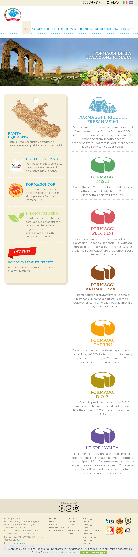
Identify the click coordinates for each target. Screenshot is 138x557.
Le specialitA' (103, 447)
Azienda (37, 29)
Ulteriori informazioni (62, 552)
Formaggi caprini (103, 342)
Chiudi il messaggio (93, 552)
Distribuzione (89, 29)
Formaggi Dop (40, 184)
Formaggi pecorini (103, 231)
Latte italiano (42, 159)
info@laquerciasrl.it (21, 543)
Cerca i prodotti (115, 2)
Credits (69, 533)
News (115, 29)
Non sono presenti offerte (30, 262)
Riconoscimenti (68, 29)
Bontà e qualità (18, 135)
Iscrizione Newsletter (96, 2)
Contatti (127, 29)
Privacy (70, 524)
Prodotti (50, 29)
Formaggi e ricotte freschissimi (102, 119)
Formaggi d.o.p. (103, 394)
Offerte (105, 29)
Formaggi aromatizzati (103, 287)
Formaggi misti (103, 179)
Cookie (69, 527)
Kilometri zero (42, 213)
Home (26, 29)
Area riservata (73, 530)
